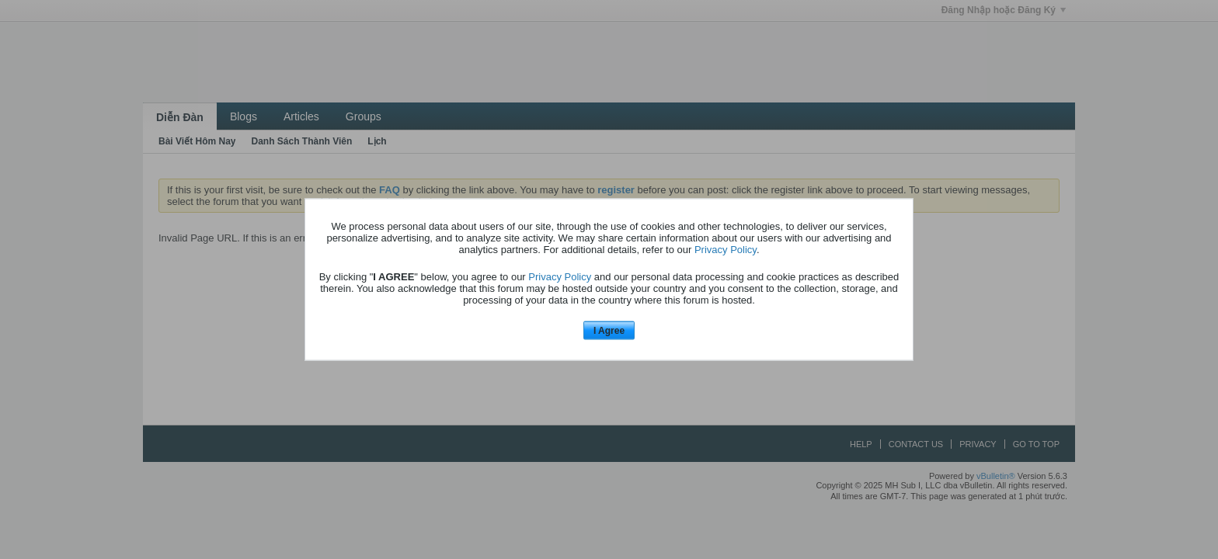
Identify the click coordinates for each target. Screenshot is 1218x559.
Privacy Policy (725, 249)
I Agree (609, 330)
